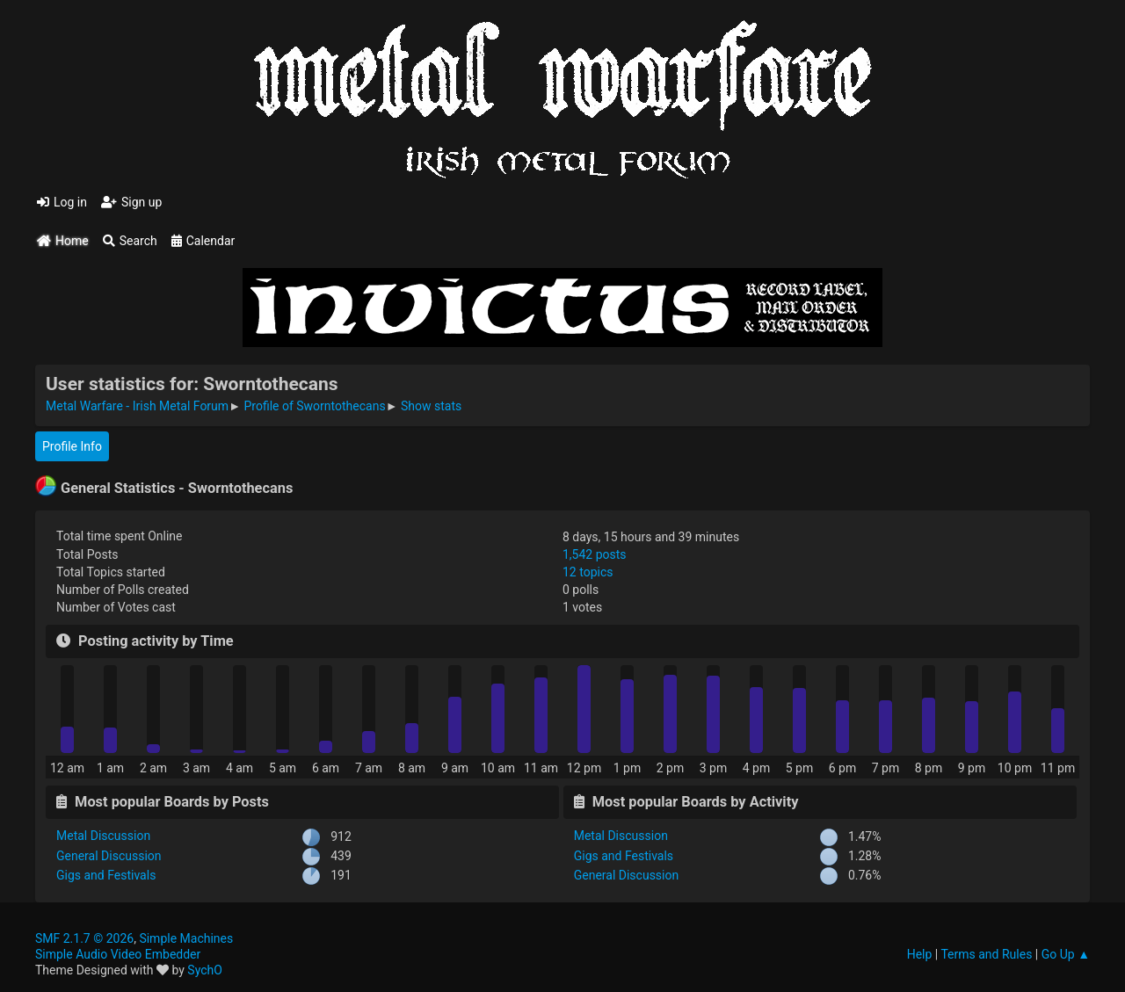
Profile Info (72, 446)
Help (920, 954)
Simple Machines (186, 938)
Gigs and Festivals (106, 875)
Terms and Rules (986, 954)
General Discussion (109, 856)
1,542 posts (594, 554)
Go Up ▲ (1066, 954)
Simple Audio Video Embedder (117, 954)
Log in (62, 202)
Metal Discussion (103, 836)
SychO (204, 970)
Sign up (131, 202)
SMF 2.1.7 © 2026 (84, 938)
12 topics (587, 572)
